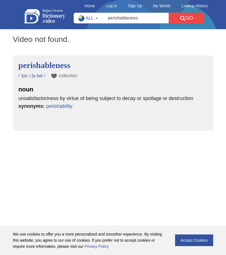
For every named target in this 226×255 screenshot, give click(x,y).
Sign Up (135, 6)
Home (90, 6)
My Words (162, 6)
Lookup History (195, 6)
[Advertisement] (113, 167)
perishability (59, 106)
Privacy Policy (97, 246)
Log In (111, 6)
